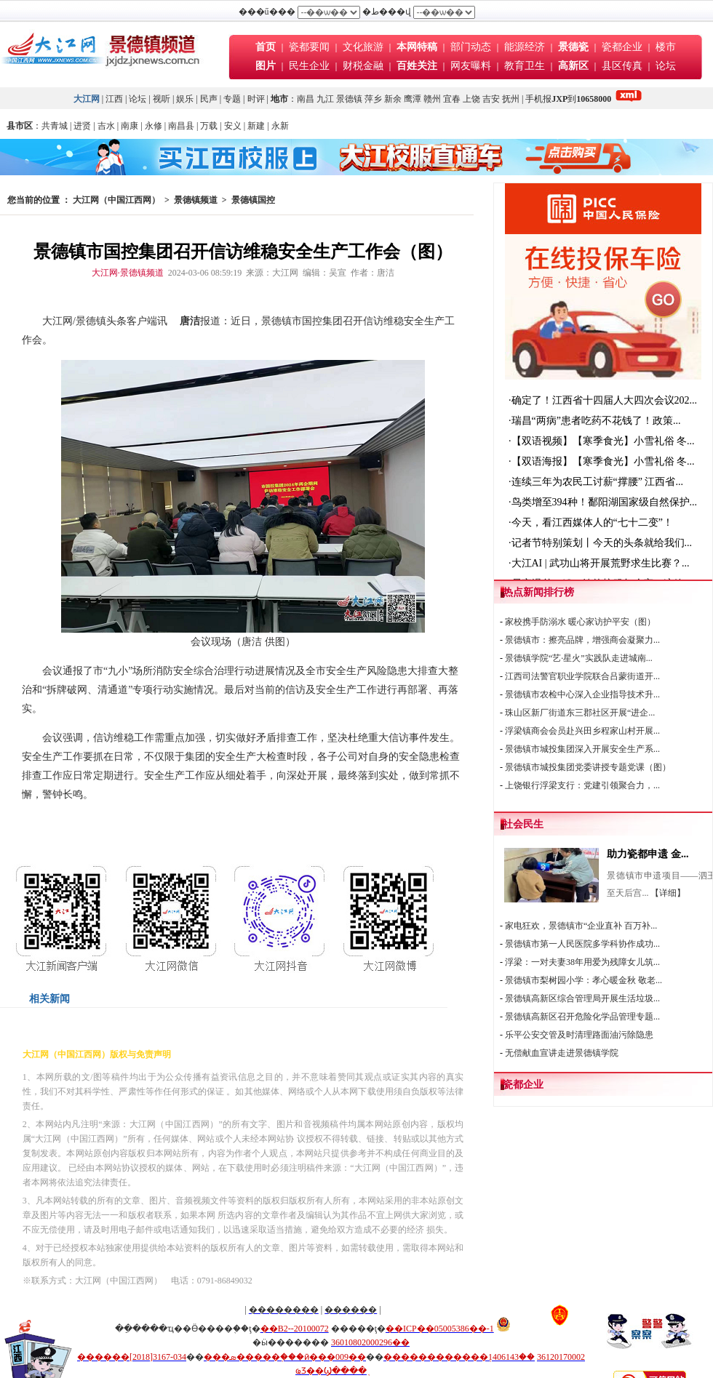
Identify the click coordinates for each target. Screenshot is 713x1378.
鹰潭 (412, 99)
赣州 (432, 99)
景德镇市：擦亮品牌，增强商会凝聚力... (582, 640)
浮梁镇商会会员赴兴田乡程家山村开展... (582, 731)
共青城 (54, 126)
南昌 (305, 99)
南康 (129, 126)
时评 (257, 99)
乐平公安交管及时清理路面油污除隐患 (579, 1035)
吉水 (106, 126)
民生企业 (309, 65)
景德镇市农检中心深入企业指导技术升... (582, 694)
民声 (209, 99)
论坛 (666, 65)
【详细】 (667, 893)
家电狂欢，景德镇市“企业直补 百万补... (581, 926)
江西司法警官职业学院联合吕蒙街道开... (582, 676)
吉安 (491, 99)
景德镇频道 (196, 200)
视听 (161, 99)
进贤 (82, 126)
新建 (256, 126)
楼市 (666, 46)
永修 (153, 126)
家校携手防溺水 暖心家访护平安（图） (580, 622)
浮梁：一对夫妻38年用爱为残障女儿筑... (582, 962)
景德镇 (349, 99)
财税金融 (363, 65)
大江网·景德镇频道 (128, 273)
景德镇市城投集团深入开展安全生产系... (582, 749)
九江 (325, 99)
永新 (280, 126)
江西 (114, 99)
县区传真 (622, 65)
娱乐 (185, 99)
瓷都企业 (622, 46)
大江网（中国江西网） (116, 200)
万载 (209, 126)
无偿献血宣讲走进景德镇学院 (561, 1053)
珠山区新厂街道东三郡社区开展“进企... (580, 713)
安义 (233, 126)
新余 (393, 99)
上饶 (471, 99)
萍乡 (373, 99)
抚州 (510, 99)
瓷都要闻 (310, 46)
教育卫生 (524, 65)
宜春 (452, 99)
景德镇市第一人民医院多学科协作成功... (582, 944)
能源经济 (524, 46)
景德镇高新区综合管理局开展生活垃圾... (582, 998)
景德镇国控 (253, 200)
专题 (232, 99)
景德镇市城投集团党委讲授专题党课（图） (588, 767)
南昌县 (181, 126)
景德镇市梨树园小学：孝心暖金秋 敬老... (583, 980)
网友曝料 (470, 65)
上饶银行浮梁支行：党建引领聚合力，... (582, 785)
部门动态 (470, 46)
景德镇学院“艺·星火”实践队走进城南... (579, 658)
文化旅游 (363, 46)
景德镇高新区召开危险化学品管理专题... (582, 1017)
